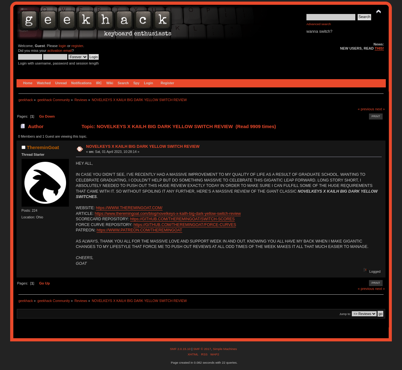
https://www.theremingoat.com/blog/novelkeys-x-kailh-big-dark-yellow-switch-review (168, 213)
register (77, 46)
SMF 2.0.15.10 (180, 349)
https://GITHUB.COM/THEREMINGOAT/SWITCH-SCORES (182, 219)
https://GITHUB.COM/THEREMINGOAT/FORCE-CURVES (184, 225)
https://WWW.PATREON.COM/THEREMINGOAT (139, 230)
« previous (366, 109)
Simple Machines (225, 349)
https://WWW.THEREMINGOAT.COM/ (129, 208)
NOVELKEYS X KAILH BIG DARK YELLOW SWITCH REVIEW (142, 146)
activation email (59, 50)
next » (380, 109)
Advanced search (318, 24)
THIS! (379, 48)
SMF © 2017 (202, 349)
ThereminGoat (43, 147)
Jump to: (345, 314)
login (62, 46)
